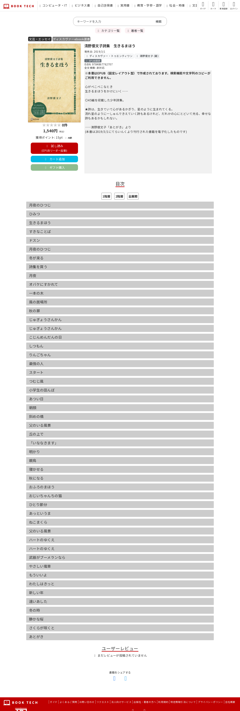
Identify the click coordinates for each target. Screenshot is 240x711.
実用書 (124, 5)
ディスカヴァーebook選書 (71, 39)
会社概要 (230, 702)
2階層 (119, 196)
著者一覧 (134, 30)
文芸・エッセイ (40, 39)
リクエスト (103, 702)
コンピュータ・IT (53, 5)
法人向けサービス (121, 702)
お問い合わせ (86, 702)
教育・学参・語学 (148, 5)
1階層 (106, 196)
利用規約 (163, 702)
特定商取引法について (183, 702)
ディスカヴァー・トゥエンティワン (109, 56)
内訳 (68, 137)
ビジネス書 (81, 5)
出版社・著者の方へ (145, 702)
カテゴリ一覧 (108, 30)
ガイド (53, 702)
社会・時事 (175, 5)
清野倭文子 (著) (147, 56)
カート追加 (54, 159)
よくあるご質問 (68, 702)
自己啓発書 (104, 5)
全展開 (132, 196)
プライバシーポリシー (210, 702)
